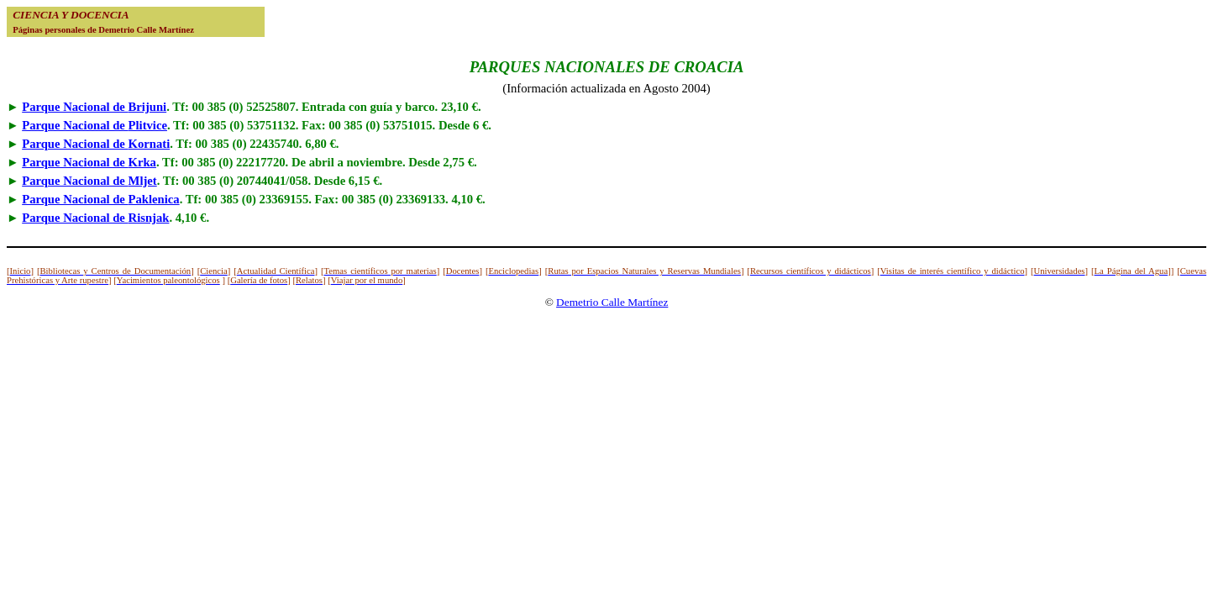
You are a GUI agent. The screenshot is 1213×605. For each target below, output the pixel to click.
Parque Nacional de (94, 106)
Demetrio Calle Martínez (612, 302)
